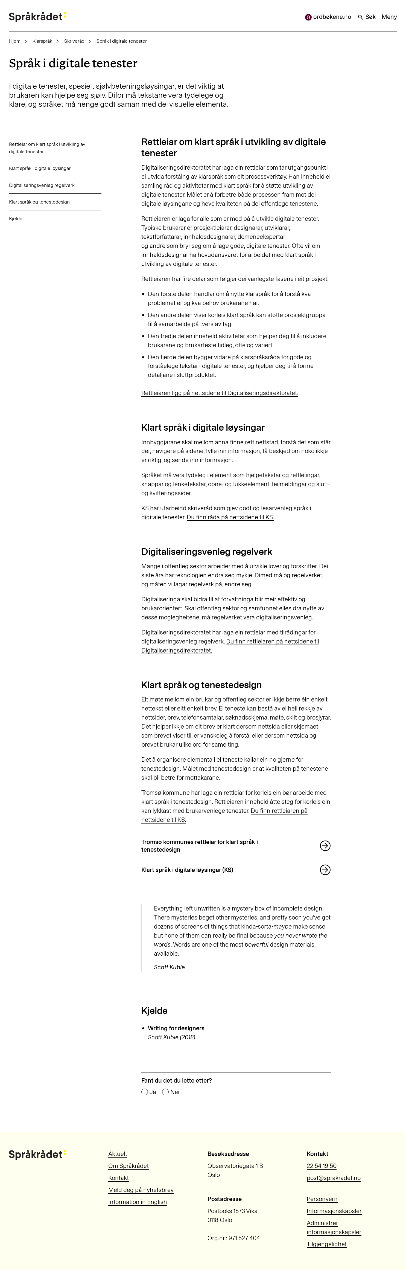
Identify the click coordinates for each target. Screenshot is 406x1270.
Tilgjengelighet (327, 1244)
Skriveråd (74, 41)
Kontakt (118, 1178)
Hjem (15, 41)
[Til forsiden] (37, 17)
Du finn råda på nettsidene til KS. (230, 517)
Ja (153, 1092)
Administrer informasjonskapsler (334, 1227)
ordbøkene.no (328, 17)
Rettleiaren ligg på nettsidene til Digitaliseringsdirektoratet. (219, 393)
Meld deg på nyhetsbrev (141, 1190)
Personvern (322, 1199)
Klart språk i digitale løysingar (40, 168)
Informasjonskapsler (334, 1211)
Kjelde (15, 218)
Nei (174, 1092)
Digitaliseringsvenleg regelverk (42, 185)
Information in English (137, 1202)
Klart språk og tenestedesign (39, 202)
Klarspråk (42, 41)
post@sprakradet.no (334, 1178)
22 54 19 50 (322, 1166)
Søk (366, 17)
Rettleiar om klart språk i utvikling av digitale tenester (47, 147)
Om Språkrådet (128, 1166)
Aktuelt (117, 1154)
